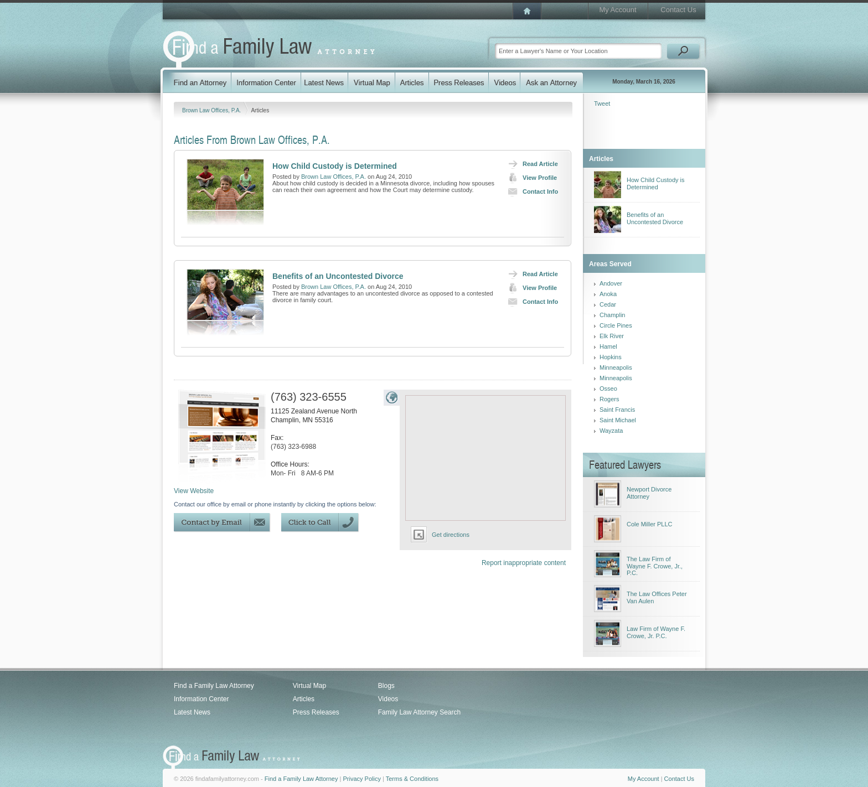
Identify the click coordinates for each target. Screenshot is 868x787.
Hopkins (611, 357)
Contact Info (530, 191)
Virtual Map (309, 686)
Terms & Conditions (412, 778)
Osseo (608, 388)
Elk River (612, 336)
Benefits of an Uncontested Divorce (338, 276)
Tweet (602, 103)
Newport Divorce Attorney (649, 493)
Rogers (609, 399)
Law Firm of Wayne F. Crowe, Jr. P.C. (656, 632)
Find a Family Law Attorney (214, 686)
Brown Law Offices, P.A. (212, 110)
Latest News (192, 712)
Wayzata (611, 430)
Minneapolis (616, 367)
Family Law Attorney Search (419, 712)
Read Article (530, 163)
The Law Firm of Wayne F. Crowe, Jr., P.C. (655, 566)
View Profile (530, 177)
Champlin (612, 315)
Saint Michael (618, 420)
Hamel (608, 346)
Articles (303, 699)
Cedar (608, 304)
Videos (388, 699)
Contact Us (678, 10)
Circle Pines (616, 325)
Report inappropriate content (524, 563)
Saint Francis (617, 409)
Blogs (386, 686)
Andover (611, 283)
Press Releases (316, 712)
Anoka (608, 294)
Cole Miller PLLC (650, 524)
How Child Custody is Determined (334, 166)
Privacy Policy (361, 778)
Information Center (201, 699)
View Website (194, 491)
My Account (617, 10)
